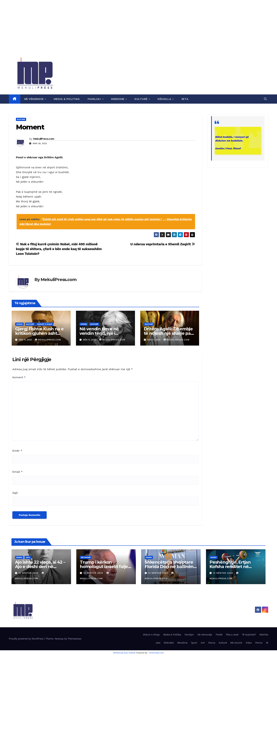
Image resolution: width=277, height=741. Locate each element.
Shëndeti (169, 642)
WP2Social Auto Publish (124, 653)
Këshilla (165, 99)
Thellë (219, 634)
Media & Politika (67, 99)
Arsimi (19, 324)
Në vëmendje (34, 99)
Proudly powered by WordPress (26, 638)
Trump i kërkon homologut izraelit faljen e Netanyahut (105, 567)
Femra (19, 557)
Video (249, 642)
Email (17, 471)
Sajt (15, 492)
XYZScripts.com (156, 653)
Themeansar (74, 638)
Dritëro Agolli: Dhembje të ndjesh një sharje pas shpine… (168, 333)
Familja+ (95, 99)
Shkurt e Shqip (44, 324)
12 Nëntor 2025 (29, 573)
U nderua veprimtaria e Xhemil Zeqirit (162, 244)
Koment (19, 377)
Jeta (184, 99)
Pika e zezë (232, 634)
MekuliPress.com (43, 138)
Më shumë (86, 557)
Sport (214, 557)
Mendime (118, 99)
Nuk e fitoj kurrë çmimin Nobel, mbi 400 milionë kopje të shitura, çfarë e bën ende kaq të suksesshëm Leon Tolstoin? (59, 249)
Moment (30, 127)
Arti (203, 642)
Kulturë (141, 99)
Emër (17, 450)
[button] (265, 99)
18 (267, 642)
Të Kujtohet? (249, 634)
